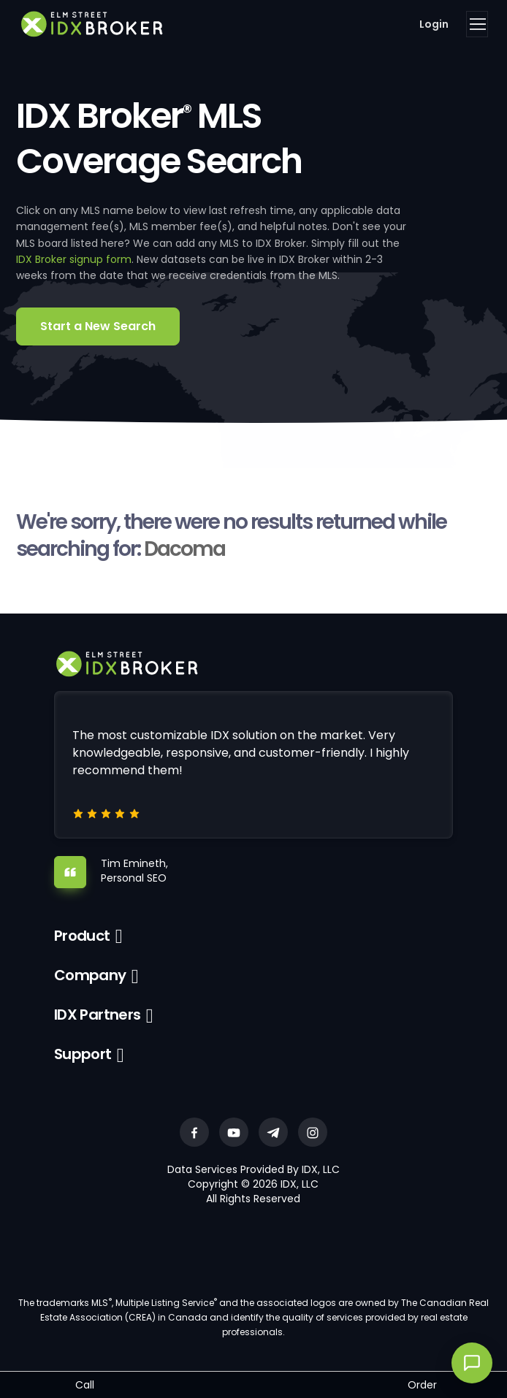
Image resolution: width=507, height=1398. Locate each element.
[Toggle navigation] (477, 24)
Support (83, 1054)
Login (434, 24)
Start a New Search (98, 326)
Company (90, 975)
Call (84, 1385)
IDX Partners (97, 1014)
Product (82, 935)
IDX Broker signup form (73, 259)
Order (422, 1385)
